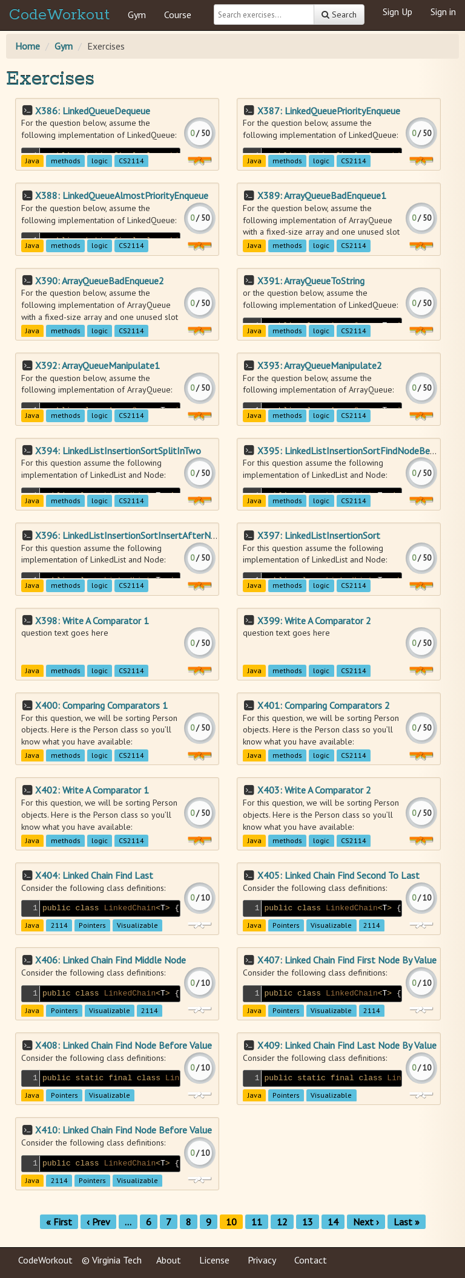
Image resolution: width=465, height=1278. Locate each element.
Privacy (262, 1260)
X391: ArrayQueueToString (310, 281)
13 (307, 1222)
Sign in (443, 11)
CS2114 (131, 160)
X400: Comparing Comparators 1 (101, 705)
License (214, 1260)
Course (177, 14)
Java (32, 160)
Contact (310, 1260)
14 (333, 1222)
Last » (407, 1222)
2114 (59, 925)
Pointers (92, 925)
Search (339, 14)
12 (282, 1222)
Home (27, 46)
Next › (366, 1222)
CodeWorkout (59, 15)
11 (256, 1222)
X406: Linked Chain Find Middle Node (110, 960)
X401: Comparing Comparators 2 (323, 705)
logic (99, 160)
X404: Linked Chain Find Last (94, 875)
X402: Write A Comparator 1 (92, 790)
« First (59, 1222)
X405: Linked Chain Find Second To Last (338, 875)
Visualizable (137, 925)
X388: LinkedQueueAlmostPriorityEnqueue (121, 195)
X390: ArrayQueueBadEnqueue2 (99, 281)
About (168, 1260)
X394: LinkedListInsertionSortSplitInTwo (118, 451)
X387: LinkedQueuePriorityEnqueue (328, 111)
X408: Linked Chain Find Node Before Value (123, 1045)
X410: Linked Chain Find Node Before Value (123, 1130)
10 (231, 1222)
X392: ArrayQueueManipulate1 (97, 365)
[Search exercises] (264, 14)
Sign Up (397, 11)
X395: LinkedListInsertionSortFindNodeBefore (352, 451)
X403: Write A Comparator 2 (314, 790)
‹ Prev (98, 1222)
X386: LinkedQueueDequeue (92, 111)
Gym (137, 14)
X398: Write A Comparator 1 (92, 621)
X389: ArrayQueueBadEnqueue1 (321, 195)
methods (66, 160)
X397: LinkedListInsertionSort (318, 535)
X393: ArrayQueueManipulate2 (319, 365)
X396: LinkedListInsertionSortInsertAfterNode (130, 535)
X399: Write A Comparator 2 (314, 621)
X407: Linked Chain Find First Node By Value (347, 960)
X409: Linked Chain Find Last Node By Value (347, 1045)
